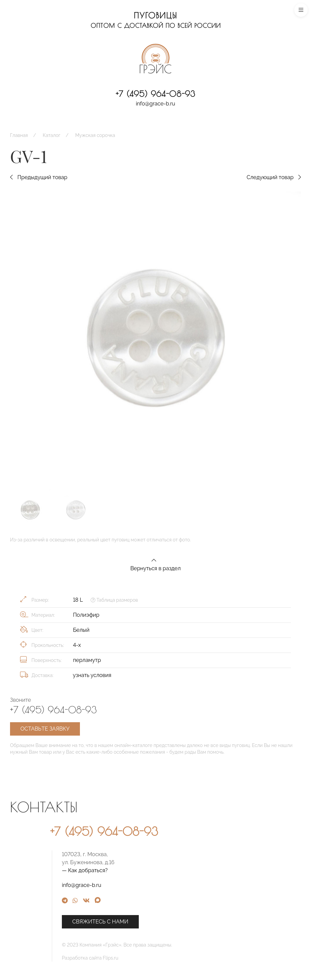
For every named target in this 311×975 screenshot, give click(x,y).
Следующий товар (273, 177)
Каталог (52, 135)
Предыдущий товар (38, 177)
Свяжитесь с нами (177, 921)
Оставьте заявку (45, 729)
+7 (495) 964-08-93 (155, 93)
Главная (19, 135)
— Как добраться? (161, 870)
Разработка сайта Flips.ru (166, 958)
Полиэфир (86, 615)
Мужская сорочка (95, 135)
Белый (81, 630)
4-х (77, 645)
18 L (78, 600)
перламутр (87, 660)
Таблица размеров (114, 600)
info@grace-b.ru (155, 103)
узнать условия (92, 675)
